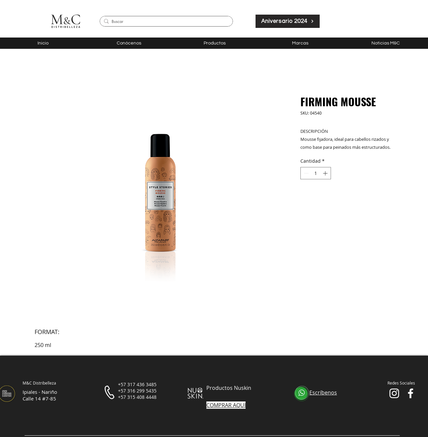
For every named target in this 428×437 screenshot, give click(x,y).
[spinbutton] (316, 173)
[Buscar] (165, 21)
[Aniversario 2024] (288, 21)
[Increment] (326, 173)
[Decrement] (305, 173)
